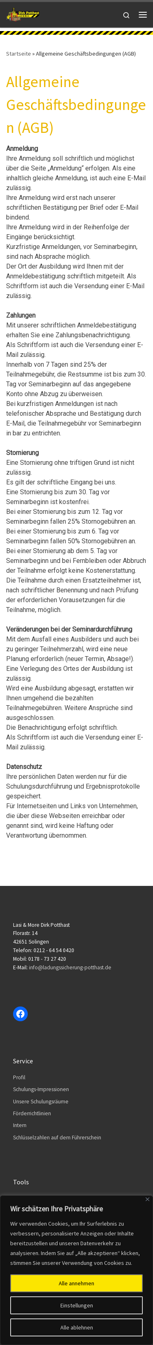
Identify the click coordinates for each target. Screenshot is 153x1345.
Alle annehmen (76, 1283)
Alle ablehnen (76, 1327)
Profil (19, 1077)
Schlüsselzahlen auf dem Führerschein (57, 1137)
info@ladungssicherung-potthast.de (70, 967)
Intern (20, 1125)
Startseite (18, 53)
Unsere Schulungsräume (41, 1101)
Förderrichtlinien (32, 1113)
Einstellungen (76, 1305)
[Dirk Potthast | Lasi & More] (23, 13)
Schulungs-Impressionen (41, 1089)
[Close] (147, 1199)
